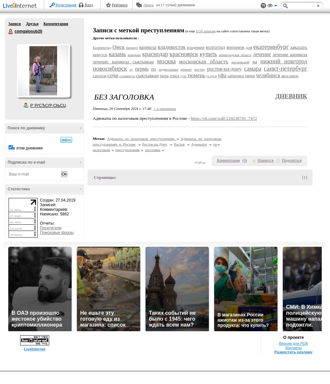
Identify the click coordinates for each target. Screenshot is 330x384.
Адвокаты (199, 144)
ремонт (186, 69)
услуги (211, 76)
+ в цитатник (164, 109)
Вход (89, 5)
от (131, 69)
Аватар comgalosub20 (43, 70)
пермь (141, 69)
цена (250, 75)
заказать (298, 47)
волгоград (215, 47)
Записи (14, 23)
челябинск (268, 75)
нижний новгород (283, 61)
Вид (272, 6)
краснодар (155, 54)
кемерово (134, 55)
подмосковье (168, 69)
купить (208, 54)
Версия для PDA (293, 343)
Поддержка (263, 6)
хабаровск (235, 76)
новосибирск (110, 68)
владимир (195, 47)
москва (166, 61)
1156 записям (205, 31)
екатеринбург (271, 46)
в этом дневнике (28, 148)
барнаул (132, 47)
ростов (199, 69)
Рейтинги (120, 5)
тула (183, 76)
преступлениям (128, 150)
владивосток (172, 47)
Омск (119, 47)
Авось (148, 5)
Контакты (293, 348)
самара (252, 68)
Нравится (266, 160)
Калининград (102, 47)
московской (240, 62)
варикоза (147, 47)
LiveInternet (21, 6)
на (254, 61)
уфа (222, 75)
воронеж (235, 47)
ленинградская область (235, 55)
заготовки (152, 150)
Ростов (179, 144)
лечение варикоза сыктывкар (123, 61)
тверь (164, 76)
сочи (112, 75)
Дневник (291, 96)
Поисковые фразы (57, 232)
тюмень (196, 75)
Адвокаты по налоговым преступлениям (141, 139)
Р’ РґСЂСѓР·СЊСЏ (48, 105)
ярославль (289, 76)
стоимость (127, 76)
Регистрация (66, 5)
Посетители (50, 228)
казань (117, 53)
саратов (100, 75)
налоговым (101, 150)
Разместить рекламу (294, 352)
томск (175, 76)
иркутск (100, 54)
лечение (262, 54)
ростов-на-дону (224, 69)
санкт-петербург (285, 68)
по (153, 69)
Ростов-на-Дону (155, 144)
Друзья (32, 23)
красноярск (184, 54)
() (245, 160)
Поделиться (292, 160)
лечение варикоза (290, 54)
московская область (203, 61)
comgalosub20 (11, 31)
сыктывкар (147, 75)
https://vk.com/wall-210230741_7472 (224, 118)
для (249, 47)
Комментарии (56, 23)
